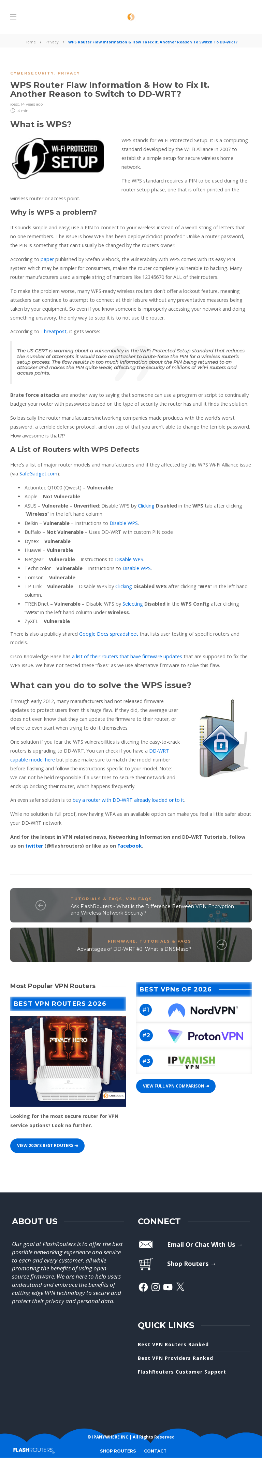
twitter (34, 845)
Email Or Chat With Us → (205, 1244)
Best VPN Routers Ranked (173, 1344)
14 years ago (32, 104)
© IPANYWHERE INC (107, 1437)
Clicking (146, 505)
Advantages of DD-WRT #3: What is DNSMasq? (134, 949)
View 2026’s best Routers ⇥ (47, 1145)
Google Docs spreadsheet (108, 634)
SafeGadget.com (38, 473)
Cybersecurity (32, 73)
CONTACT (155, 1451)
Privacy (52, 41)
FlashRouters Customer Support (182, 1371)
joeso (14, 104)
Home (30, 41)
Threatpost (54, 331)
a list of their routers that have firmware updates (127, 656)
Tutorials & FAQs (96, 898)
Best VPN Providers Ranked (175, 1358)
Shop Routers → (191, 1263)
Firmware (122, 941)
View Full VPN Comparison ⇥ (176, 1086)
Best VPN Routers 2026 (60, 1004)
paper (47, 259)
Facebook (129, 845)
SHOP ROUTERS (118, 1451)
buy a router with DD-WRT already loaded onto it (128, 800)
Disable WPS (124, 523)
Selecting (132, 603)
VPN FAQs (139, 898)
